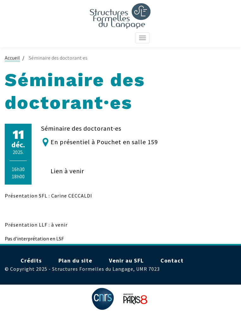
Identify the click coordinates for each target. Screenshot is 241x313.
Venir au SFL (126, 260)
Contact (172, 260)
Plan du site (75, 260)
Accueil (12, 58)
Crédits (31, 260)
